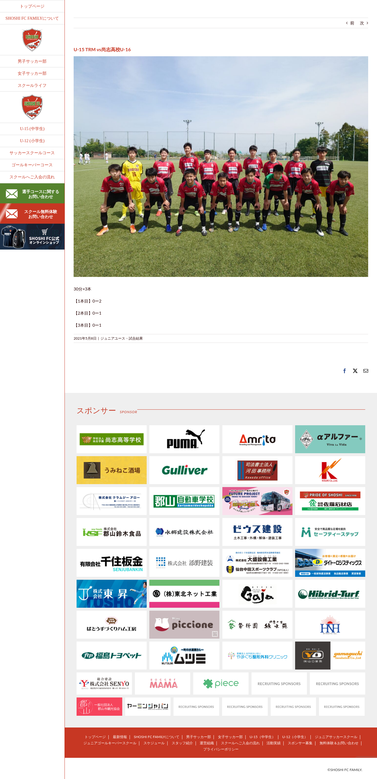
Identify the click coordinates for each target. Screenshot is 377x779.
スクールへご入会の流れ (240, 743)
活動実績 (274, 743)
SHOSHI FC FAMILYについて (156, 737)
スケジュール (154, 743)
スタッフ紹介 (182, 743)
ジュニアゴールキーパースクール (109, 743)
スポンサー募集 (300, 743)
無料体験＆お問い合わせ (339, 743)
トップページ (95, 737)
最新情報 (120, 737)
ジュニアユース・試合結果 (121, 338)
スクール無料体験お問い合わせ (31, 214)
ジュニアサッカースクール (336, 737)
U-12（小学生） (295, 737)
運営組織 (207, 743)
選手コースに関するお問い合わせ (32, 194)
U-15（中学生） (262, 737)
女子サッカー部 (230, 737)
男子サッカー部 (198, 737)
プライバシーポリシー (221, 749)
